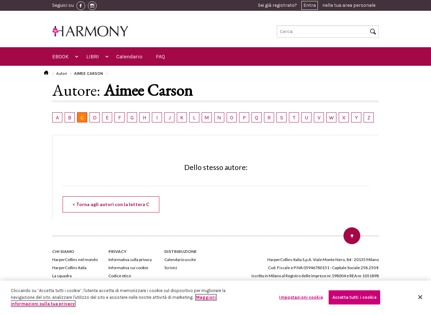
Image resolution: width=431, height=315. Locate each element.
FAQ (160, 56)
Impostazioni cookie (301, 297)
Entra (309, 5)
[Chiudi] (420, 297)
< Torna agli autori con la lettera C (111, 204)
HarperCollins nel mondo (75, 259)
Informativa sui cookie (128, 267)
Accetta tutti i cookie (354, 297)
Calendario (129, 56)
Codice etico (119, 275)
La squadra (62, 275)
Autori (61, 73)
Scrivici (170, 267)
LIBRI (92, 56)
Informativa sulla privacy (130, 259)
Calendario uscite (180, 259)
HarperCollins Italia (69, 267)
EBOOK (60, 56)
